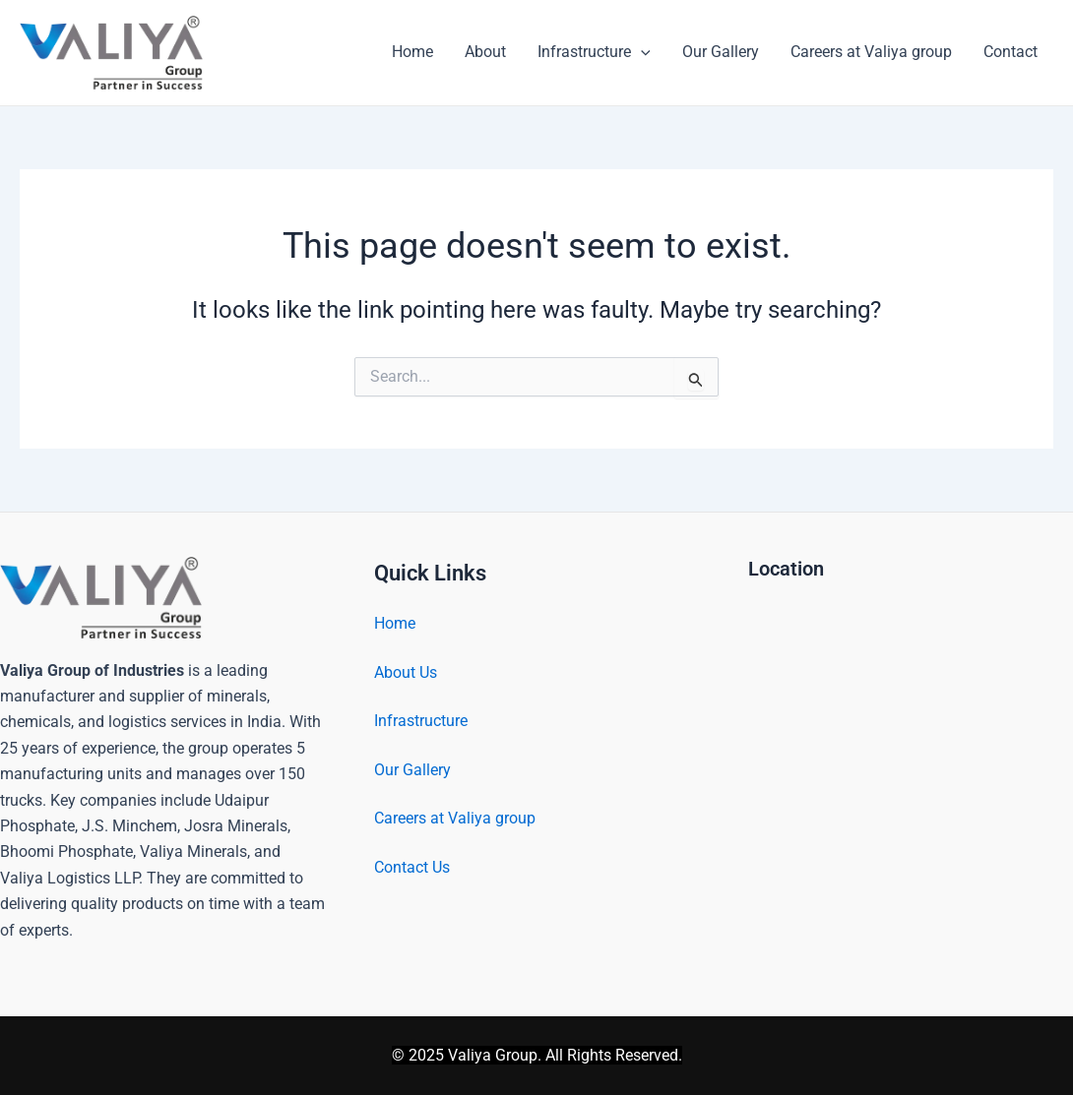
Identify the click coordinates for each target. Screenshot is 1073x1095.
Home (412, 51)
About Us (405, 672)
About (485, 51)
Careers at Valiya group (871, 51)
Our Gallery (720, 51)
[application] (641, 52)
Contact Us (412, 867)
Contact (1010, 51)
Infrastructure (594, 52)
